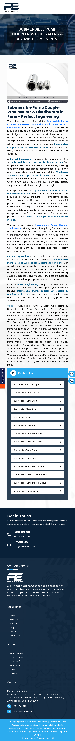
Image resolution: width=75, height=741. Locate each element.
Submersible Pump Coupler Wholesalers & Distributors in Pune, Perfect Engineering (37, 124)
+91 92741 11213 (16, 706)
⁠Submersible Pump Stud (37, 458)
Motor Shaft (15, 665)
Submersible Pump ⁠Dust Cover (37, 441)
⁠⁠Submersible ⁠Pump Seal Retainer (37, 466)
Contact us (15, 635)
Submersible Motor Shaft (37, 409)
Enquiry (13, 631)
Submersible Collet (37, 417)
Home (12, 615)
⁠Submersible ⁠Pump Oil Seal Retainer (37, 474)
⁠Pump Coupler (16, 657)
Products (14, 623)
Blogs (12, 627)
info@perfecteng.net (19, 711)
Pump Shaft (15, 661)
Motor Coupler (16, 653)
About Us (14, 619)
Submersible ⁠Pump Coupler (37, 392)
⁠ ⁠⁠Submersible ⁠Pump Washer (37, 491)
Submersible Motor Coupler (37, 384)
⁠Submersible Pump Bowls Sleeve (37, 433)
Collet (12, 669)
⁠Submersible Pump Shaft (37, 401)
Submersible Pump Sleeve (37, 450)
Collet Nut (14, 673)
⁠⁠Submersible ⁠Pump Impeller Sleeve (37, 483)
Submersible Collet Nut (37, 425)
